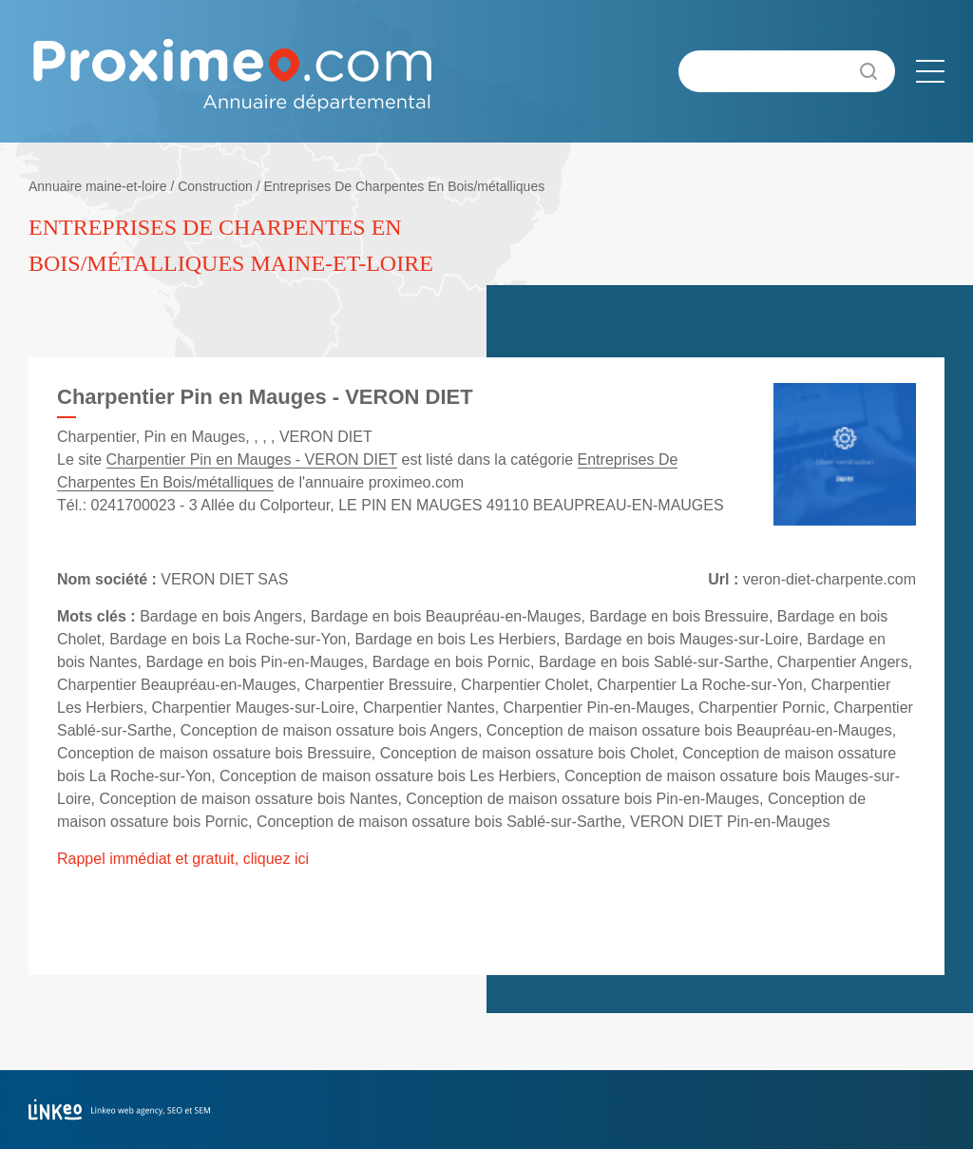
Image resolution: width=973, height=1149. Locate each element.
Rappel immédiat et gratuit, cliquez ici (183, 859)
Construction (215, 186)
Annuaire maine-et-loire (98, 186)
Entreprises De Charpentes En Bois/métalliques (403, 186)
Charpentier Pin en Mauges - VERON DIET (252, 459)
